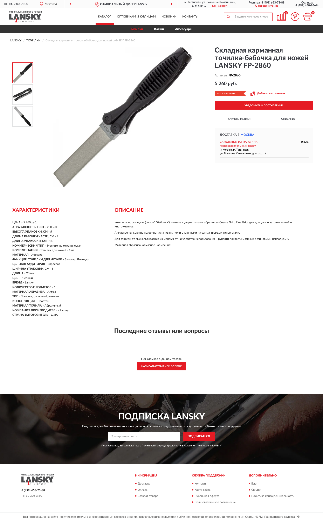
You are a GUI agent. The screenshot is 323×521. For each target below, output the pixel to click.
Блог (254, 483)
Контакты (190, 16)
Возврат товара (148, 496)
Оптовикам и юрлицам (136, 16)
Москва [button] (247, 134)
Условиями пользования (198, 445)
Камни (159, 29)
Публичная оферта (206, 496)
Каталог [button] (104, 16)
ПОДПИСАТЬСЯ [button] (199, 436)
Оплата (142, 489)
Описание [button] (288, 119)
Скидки (256, 489)
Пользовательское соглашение (215, 502)
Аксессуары (183, 29)
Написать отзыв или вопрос (161, 366)
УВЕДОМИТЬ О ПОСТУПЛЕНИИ (264, 105)
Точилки (137, 29)
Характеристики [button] (239, 119)
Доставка (144, 483)
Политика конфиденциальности (272, 496)
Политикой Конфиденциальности (161, 445)
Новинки (169, 16)
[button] (266, 5)
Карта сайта (202, 489)
